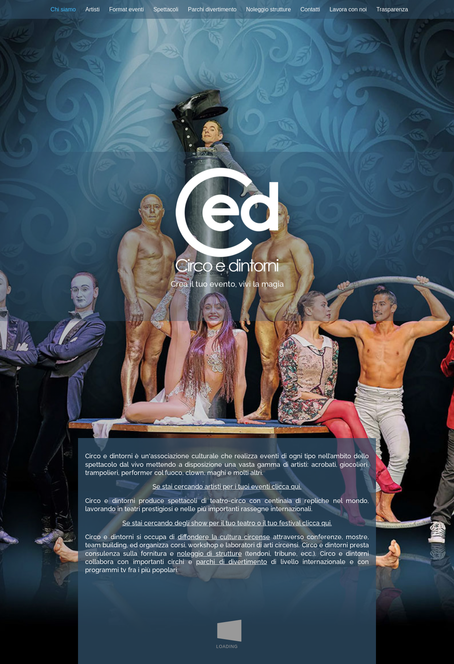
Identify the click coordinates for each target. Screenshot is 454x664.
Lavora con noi (348, 9)
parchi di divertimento (231, 561)
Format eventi (126, 9)
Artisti (92, 9)
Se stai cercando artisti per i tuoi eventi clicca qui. (227, 486)
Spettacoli (166, 9)
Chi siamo (63, 9)
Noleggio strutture (268, 9)
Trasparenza (392, 9)
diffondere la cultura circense (224, 537)
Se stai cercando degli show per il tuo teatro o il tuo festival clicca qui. (227, 523)
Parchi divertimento (212, 9)
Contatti (310, 9)
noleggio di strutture (209, 553)
